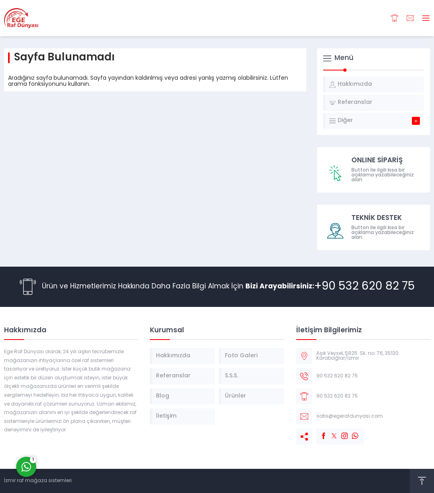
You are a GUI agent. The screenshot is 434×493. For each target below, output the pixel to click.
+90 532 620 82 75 (364, 286)
